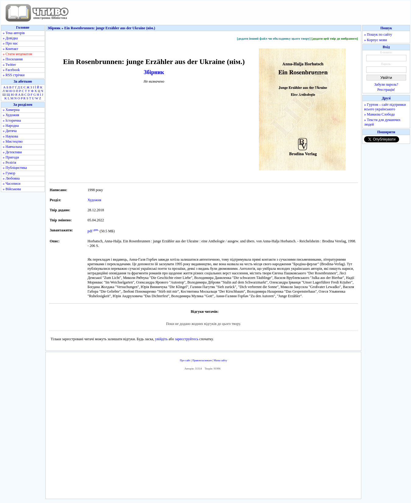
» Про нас (10, 43)
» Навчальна (12, 146)
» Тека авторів (14, 33)
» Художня (11, 115)
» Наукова (10, 136)
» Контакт (10, 49)
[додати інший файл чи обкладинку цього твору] (274, 38)
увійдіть (161, 339)
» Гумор (9, 173)
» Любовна (11, 178)
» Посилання (13, 59)
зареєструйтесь (186, 339)
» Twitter (9, 64)
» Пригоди (11, 157)
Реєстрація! (386, 89)
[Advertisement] (203, 436)
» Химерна (11, 110)
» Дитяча (10, 131)
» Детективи (12, 152)
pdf (90, 231)
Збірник (154, 72)
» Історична (12, 120)
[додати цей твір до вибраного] (334, 38)
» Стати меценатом (17, 54)
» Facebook (11, 70)
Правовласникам (202, 360)
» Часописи (11, 183)
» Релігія (9, 162)
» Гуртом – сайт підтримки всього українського (385, 106)
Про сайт (185, 360)
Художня (94, 200)
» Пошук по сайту (378, 34)
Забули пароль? (386, 84)
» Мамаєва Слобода (379, 114)
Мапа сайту (220, 360)
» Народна (11, 125)
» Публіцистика (15, 168)
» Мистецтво (13, 141)
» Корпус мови (375, 40)
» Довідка (10, 38)
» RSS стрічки (14, 75)
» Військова (12, 189)
